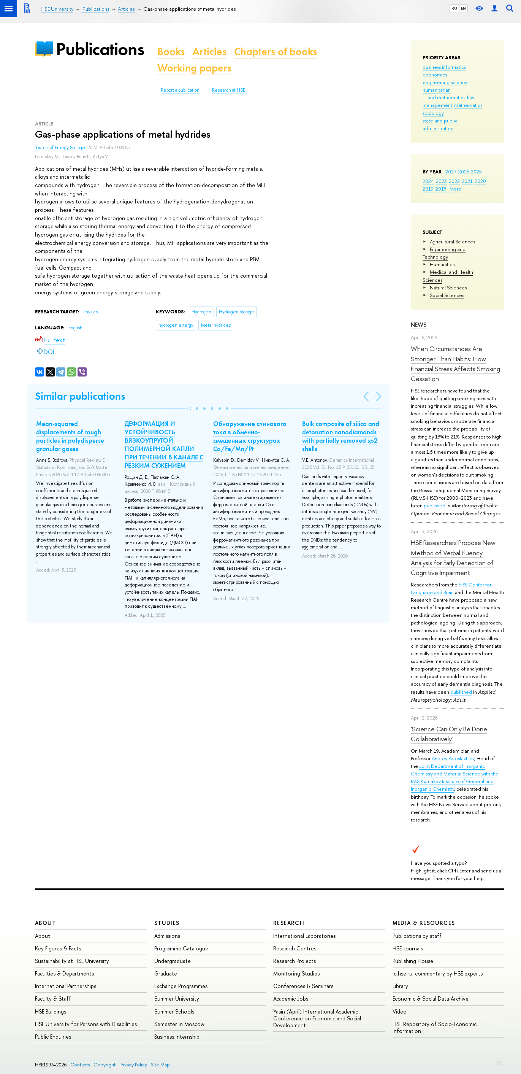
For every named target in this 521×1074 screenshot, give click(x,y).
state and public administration (440, 124)
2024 (428, 181)
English (75, 328)
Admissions (167, 935)
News (419, 325)
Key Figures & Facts (58, 948)
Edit (500, 1063)
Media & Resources (424, 922)
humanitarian (437, 89)
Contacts (80, 1064)
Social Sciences (447, 295)
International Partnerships (65, 986)
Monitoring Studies (296, 973)
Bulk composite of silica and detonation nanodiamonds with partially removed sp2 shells (340, 436)
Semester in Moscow (179, 1024)
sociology (433, 113)
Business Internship (177, 1036)
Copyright (104, 1064)
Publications (100, 48)
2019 (428, 188)
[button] (189, 408)
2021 (467, 181)
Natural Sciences (448, 287)
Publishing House (413, 960)
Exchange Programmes (180, 986)
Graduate (165, 973)
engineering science (445, 82)
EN (463, 8)
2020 (480, 181)
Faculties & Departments (64, 973)
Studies (167, 922)
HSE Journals (408, 948)
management (437, 105)
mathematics (468, 105)
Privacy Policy (133, 1064)
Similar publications (80, 396)
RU (454, 8)
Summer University (176, 998)
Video (400, 1011)
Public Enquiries (53, 1036)
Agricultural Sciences (452, 241)
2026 (463, 171)
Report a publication (180, 90)
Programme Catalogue (181, 948)
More (455, 188)
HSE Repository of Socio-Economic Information (435, 1027)
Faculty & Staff (53, 998)
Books (171, 51)
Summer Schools (174, 1011)
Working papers (194, 68)
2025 (476, 171)
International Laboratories (304, 935)
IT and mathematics (444, 97)
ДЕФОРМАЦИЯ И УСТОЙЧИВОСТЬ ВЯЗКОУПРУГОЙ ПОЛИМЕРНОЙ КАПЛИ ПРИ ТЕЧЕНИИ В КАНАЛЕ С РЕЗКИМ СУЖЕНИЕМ (164, 444)
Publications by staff (417, 935)
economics (435, 74)
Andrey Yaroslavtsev (453, 758)
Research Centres (294, 948)
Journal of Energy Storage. (61, 148)
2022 (454, 181)
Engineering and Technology (444, 253)
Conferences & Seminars (303, 986)
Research (288, 922)
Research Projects (294, 960)
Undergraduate (172, 960)
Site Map (160, 1064)
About (45, 922)
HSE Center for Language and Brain (451, 588)
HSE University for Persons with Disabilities (86, 1024)
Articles (209, 51)
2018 (441, 188)
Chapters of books (275, 51)
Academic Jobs (290, 998)
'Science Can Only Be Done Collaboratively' (449, 733)
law (470, 97)
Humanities (442, 264)
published (434, 505)
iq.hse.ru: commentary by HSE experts (438, 973)
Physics (90, 312)
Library (400, 986)
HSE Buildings (50, 1011)
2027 (450, 171)
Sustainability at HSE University (72, 960)
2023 (441, 181)
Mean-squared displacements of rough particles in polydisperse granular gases (70, 436)
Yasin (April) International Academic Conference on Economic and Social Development (317, 1018)
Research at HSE (228, 90)
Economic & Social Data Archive (431, 998)
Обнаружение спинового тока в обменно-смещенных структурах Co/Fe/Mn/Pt (250, 436)
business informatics (444, 67)
